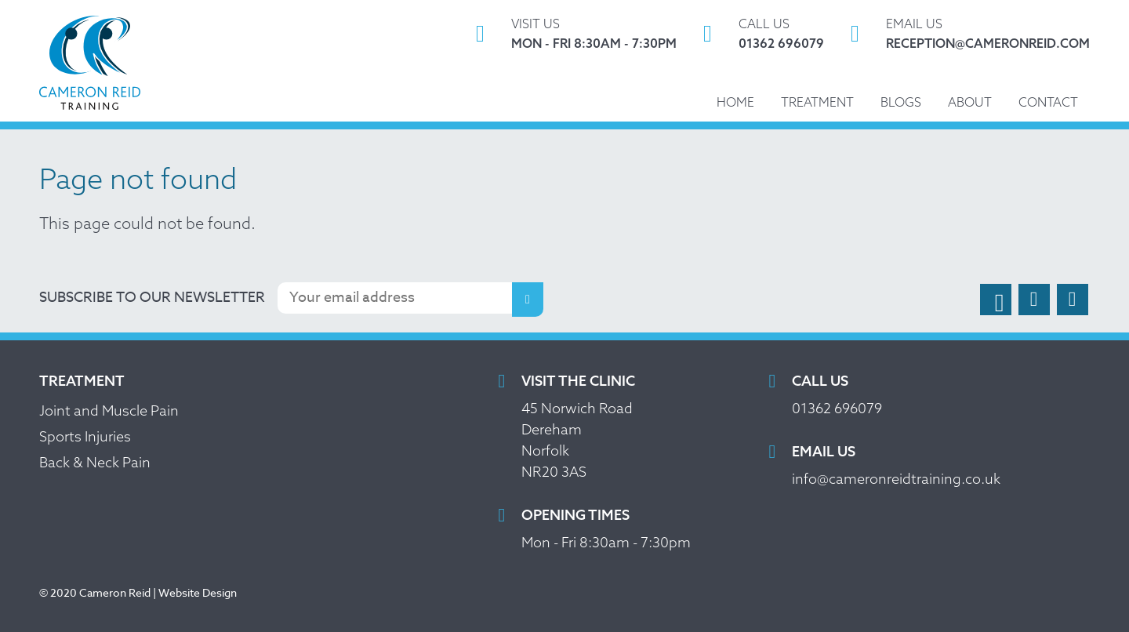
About (970, 102)
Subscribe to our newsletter (152, 297)
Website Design (197, 592)
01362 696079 (781, 43)
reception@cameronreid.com (988, 43)
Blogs (900, 102)
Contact (1048, 102)
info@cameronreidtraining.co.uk (896, 479)
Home (735, 102)
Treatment (817, 102)
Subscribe (527, 299)
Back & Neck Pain (95, 462)
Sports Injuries (85, 436)
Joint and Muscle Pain (109, 410)
